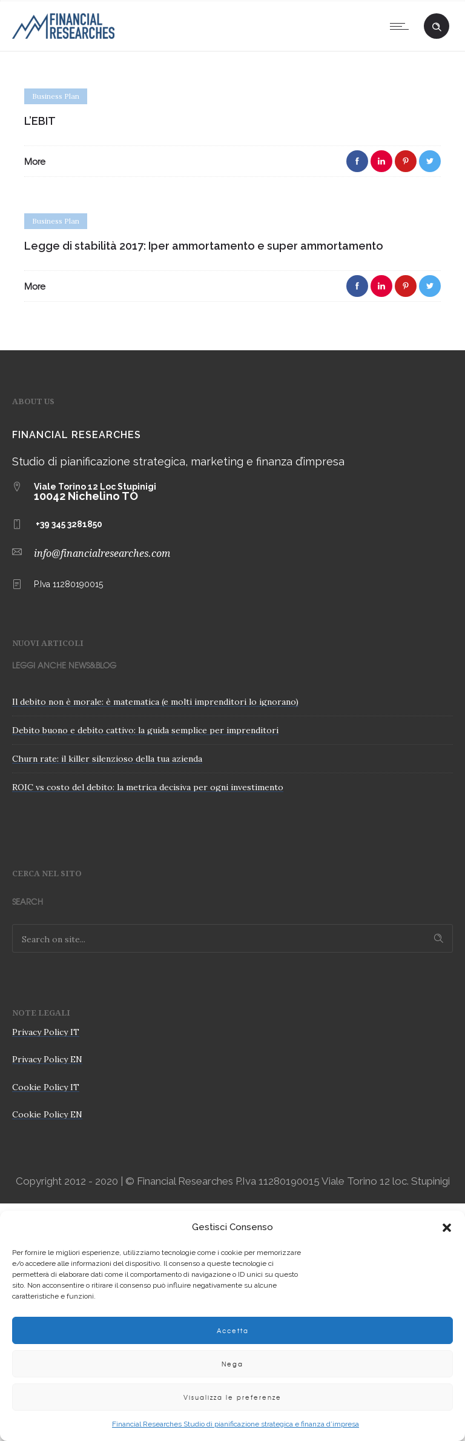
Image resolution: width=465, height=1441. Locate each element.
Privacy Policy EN (47, 1059)
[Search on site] (232, 938)
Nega (232, 1363)
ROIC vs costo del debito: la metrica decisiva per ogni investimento (147, 787)
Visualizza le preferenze (232, 1397)
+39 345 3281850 (69, 524)
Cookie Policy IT (45, 1087)
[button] (447, 1228)
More (34, 161)
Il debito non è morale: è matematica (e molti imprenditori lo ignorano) (155, 701)
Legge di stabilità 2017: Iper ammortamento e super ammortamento (203, 245)
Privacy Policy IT (45, 1032)
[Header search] (436, 24)
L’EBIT (40, 121)
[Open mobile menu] (402, 26)
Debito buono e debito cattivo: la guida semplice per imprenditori (145, 730)
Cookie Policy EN (47, 1114)
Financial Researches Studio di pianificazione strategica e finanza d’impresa (235, 1424)
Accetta (233, 1330)
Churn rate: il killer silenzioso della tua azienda (107, 758)
